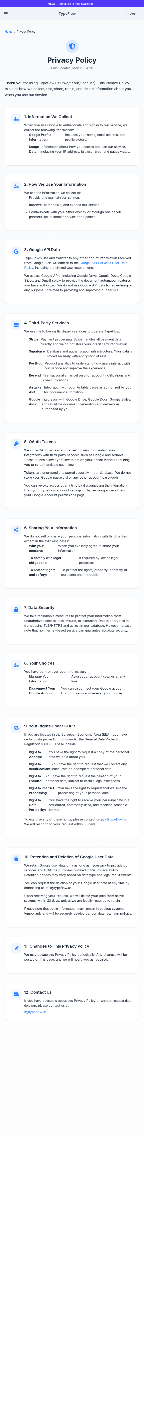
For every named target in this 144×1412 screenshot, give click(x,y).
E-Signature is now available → (72, 3)
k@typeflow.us (116, 819)
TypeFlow (67, 13)
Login (133, 13)
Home (9, 31)
